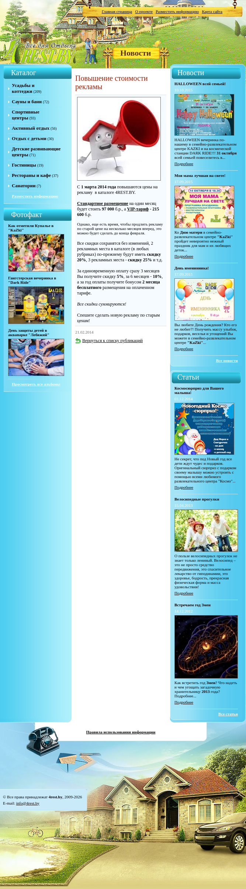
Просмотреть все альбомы (36, 384)
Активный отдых (30, 128)
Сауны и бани (27, 101)
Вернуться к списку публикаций (109, 340)
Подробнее (183, 163)
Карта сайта (212, 11)
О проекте (144, 11)
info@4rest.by (27, 803)
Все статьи (228, 714)
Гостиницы (24, 165)
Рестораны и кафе (31, 175)
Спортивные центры (25, 115)
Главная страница (117, 11)
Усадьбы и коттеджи (23, 88)
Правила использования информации (121, 732)
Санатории (23, 185)
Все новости (227, 360)
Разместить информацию (177, 11)
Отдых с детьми (29, 138)
